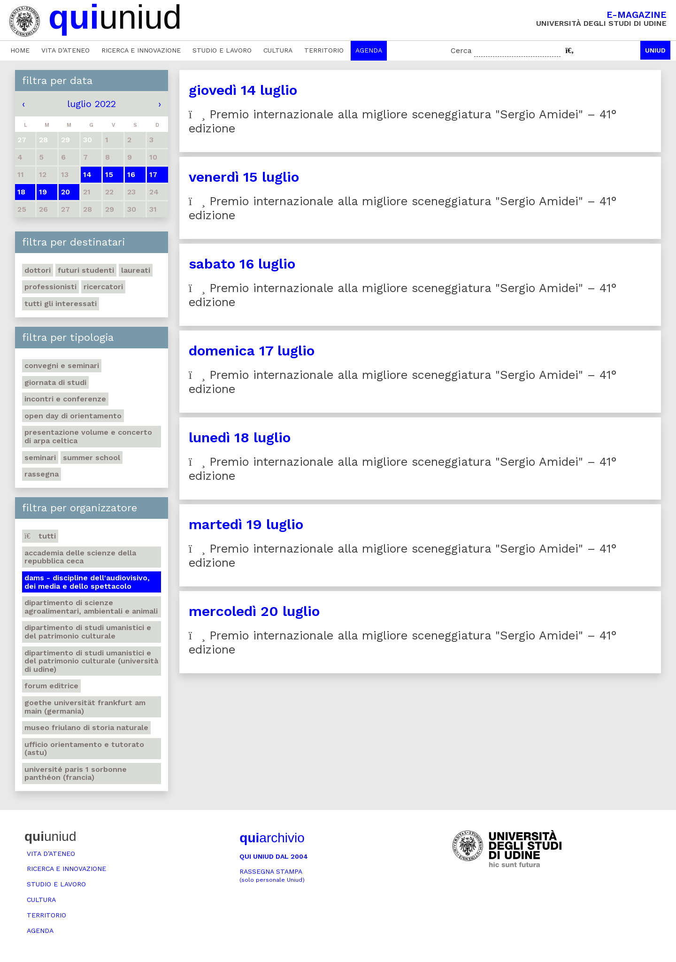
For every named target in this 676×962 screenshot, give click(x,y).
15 (109, 174)
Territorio (324, 50)
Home (20, 50)
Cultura (277, 50)
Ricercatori (103, 286)
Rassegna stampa (272, 875)
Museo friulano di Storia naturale (86, 727)
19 (43, 191)
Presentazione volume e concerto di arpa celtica (88, 436)
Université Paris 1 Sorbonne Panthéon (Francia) (75, 773)
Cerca (461, 50)
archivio (271, 838)
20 (65, 191)
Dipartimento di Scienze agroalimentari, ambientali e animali (91, 607)
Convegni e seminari (61, 365)
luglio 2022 (91, 103)
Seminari (40, 457)
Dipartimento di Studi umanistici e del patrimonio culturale (87, 631)
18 (21, 191)
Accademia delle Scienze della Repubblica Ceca (80, 557)
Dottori (37, 270)
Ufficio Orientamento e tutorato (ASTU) (84, 748)
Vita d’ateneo (65, 50)
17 (153, 174)
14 (87, 174)
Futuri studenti (86, 270)
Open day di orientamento (73, 415)
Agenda (368, 50)
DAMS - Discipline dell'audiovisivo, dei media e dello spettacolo (87, 582)
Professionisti (50, 286)
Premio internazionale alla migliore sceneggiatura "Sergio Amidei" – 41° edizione (403, 121)
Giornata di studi (55, 382)
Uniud (655, 50)
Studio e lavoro (222, 50)
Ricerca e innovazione (141, 50)
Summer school (91, 457)
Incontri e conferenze (65, 398)
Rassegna (41, 473)
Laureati (135, 270)
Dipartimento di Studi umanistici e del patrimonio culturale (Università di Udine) (91, 661)
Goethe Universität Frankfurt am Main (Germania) (85, 707)
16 (131, 174)
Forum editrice (51, 685)
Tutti (40, 535)
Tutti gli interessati (60, 303)
